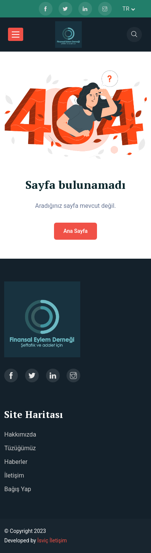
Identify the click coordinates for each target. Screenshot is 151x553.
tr (128, 8)
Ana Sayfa (76, 231)
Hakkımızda (20, 434)
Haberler (15, 461)
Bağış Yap (17, 489)
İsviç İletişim (52, 540)
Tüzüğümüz (20, 448)
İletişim (14, 475)
